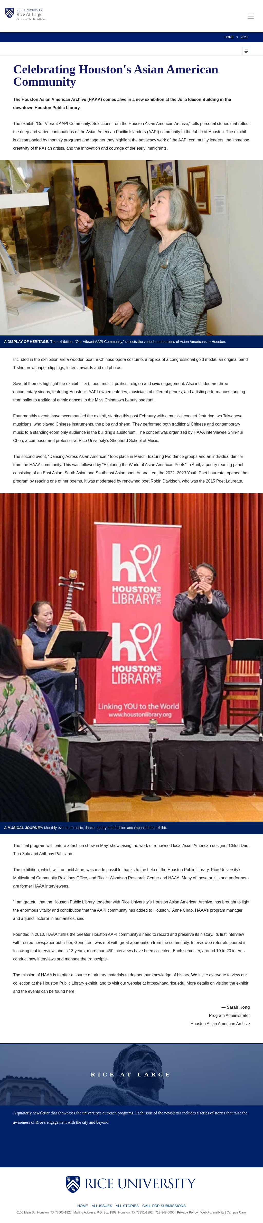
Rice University (29, 10)
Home (229, 37)
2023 (244, 37)
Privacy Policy (187, 1212)
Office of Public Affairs (30, 19)
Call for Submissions (164, 1206)
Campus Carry (237, 1212)
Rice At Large (29, 14)
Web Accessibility (212, 1212)
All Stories (127, 1206)
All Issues (102, 1206)
